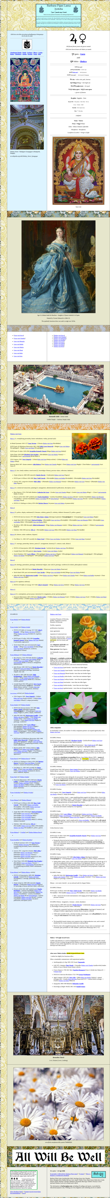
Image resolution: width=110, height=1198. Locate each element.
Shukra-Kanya (25, 758)
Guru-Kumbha (15, 840)
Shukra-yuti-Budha (59, 340)
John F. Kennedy (43, 585)
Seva (24, 1193)
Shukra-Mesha (26, 619)
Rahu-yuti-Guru (41, 459)
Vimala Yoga (57, 971)
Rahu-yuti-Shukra (86, 977)
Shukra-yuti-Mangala (60, 338)
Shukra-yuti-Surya (59, 335)
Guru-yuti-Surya (18, 335)
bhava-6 (12, 534)
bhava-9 (12, 564)
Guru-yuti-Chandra (19, 338)
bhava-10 (12, 581)
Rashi (24, 52)
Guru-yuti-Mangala (19, 341)
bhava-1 (12, 438)
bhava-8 (12, 560)
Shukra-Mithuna (27, 655)
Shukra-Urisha (26, 627)
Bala (39, 54)
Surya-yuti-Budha (84, 820)
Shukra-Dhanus (26, 800)
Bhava (35, 52)
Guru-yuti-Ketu (18, 356)
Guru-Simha (14, 705)
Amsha (24, 54)
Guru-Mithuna (15, 655)
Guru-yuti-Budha (18, 344)
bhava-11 (12, 589)
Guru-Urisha (14, 627)
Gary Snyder (41, 572)
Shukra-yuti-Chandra (60, 337)
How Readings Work (16, 1191)
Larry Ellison (31, 554)
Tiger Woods (69, 965)
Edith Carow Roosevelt (46, 446)
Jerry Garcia (38, 551)
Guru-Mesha (14, 619)
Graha (40, 52)
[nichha (23, 832)
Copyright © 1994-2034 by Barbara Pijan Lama (64, 1174)
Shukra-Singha (25, 705)
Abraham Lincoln (40, 548)
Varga (35, 54)
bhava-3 (12, 488)
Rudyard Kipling (37, 520)
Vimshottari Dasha (15, 52)
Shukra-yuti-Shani (59, 343)
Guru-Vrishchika (15, 792)
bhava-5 (12, 512)
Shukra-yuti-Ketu (59, 346)
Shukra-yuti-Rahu (59, 345)
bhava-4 (12, 508)
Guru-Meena (14, 872)
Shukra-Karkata (29, 693)
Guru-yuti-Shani (18, 350)
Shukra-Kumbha (27, 840)
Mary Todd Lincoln (39, 478)
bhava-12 (12, 594)
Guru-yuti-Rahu (18, 353)
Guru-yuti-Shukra (19, 347)
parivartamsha (26, 456)
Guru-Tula (14, 777)
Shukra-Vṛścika (28, 792)
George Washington (84, 974)
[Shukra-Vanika (24, 777)
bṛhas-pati (75, 72)
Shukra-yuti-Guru (59, 341)
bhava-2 (12, 470)
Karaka (30, 54)
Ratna (12, 54)
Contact (82, 1174)
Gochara (29, 52)
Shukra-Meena (26, 872)
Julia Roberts (37, 464)
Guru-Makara (14, 832)
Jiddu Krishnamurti (39, 525)
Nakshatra (18, 54)
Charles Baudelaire (43, 497)
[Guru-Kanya (14, 758)
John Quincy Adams (43, 517)
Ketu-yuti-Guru (72, 979)
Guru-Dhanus (14, 800)
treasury (69, 638)
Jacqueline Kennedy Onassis (38, 451)
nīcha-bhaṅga (54, 498)
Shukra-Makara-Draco (35, 832)
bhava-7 (12, 543)
